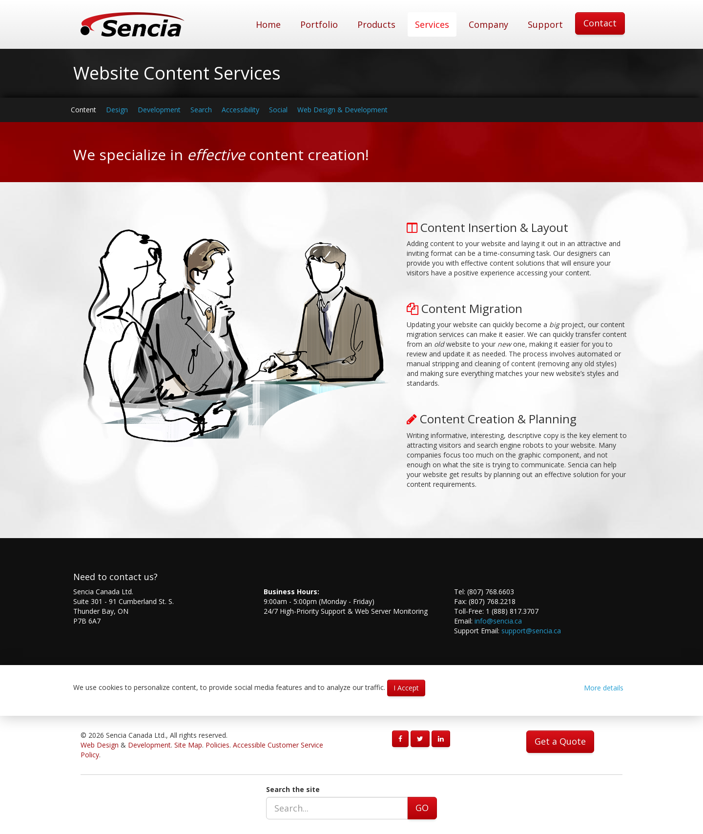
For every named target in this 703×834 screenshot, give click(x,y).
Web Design (100, 745)
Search (201, 109)
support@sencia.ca (531, 630)
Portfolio (319, 24)
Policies (217, 745)
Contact (600, 23)
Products (376, 24)
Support (545, 24)
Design (117, 109)
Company (488, 24)
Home (268, 24)
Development (159, 109)
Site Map (188, 745)
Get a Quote (560, 741)
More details (603, 687)
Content (83, 109)
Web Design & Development (342, 109)
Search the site (293, 789)
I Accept (406, 687)
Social (278, 109)
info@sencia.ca (498, 621)
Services (432, 24)
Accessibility (240, 109)
